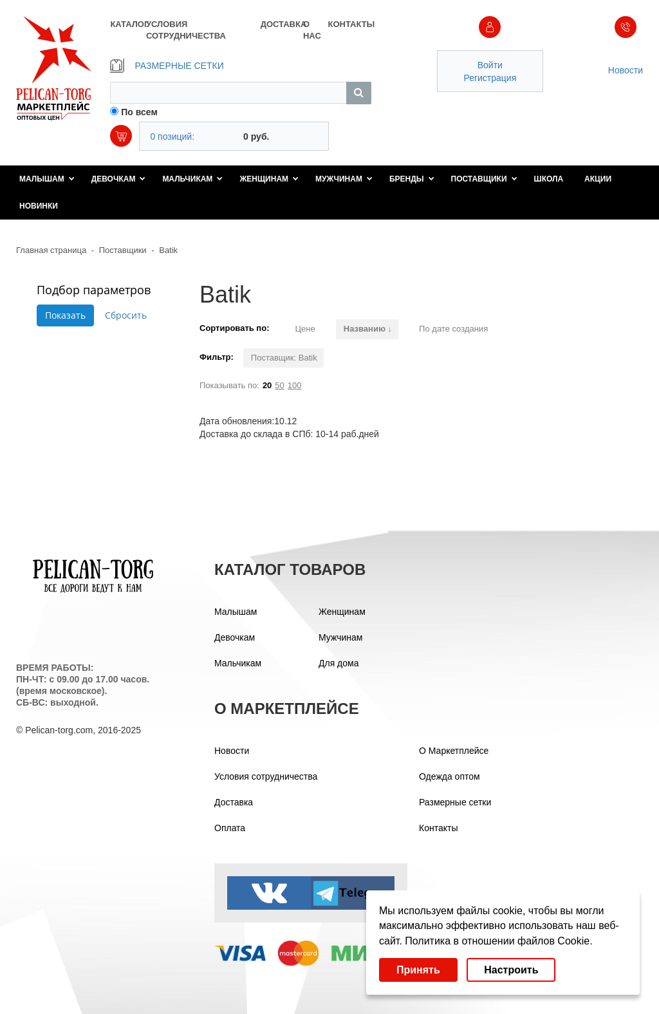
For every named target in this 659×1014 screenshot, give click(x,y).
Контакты (438, 828)
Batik (168, 250)
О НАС (312, 30)
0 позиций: (172, 136)
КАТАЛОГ (127, 24)
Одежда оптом (449, 776)
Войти (490, 65)
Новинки (38, 206)
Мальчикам (192, 178)
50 (279, 385)
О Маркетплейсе (453, 751)
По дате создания (453, 328)
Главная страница (51, 250)
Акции (597, 178)
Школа (549, 178)
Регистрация (489, 78)
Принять (418, 969)
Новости (625, 70)
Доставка (233, 802)
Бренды (411, 178)
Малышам (47, 178)
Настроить (511, 969)
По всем (139, 112)
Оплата (229, 828)
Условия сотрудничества (265, 776)
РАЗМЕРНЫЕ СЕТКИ (166, 66)
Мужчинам (344, 178)
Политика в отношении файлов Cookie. (498, 940)
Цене (305, 328)
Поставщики (484, 178)
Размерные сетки (455, 802)
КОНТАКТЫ (349, 24)
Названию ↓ (368, 328)
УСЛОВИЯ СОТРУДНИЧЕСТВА (186, 30)
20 (267, 385)
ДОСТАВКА (282, 24)
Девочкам (118, 178)
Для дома (339, 663)
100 (295, 385)
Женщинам (269, 178)
